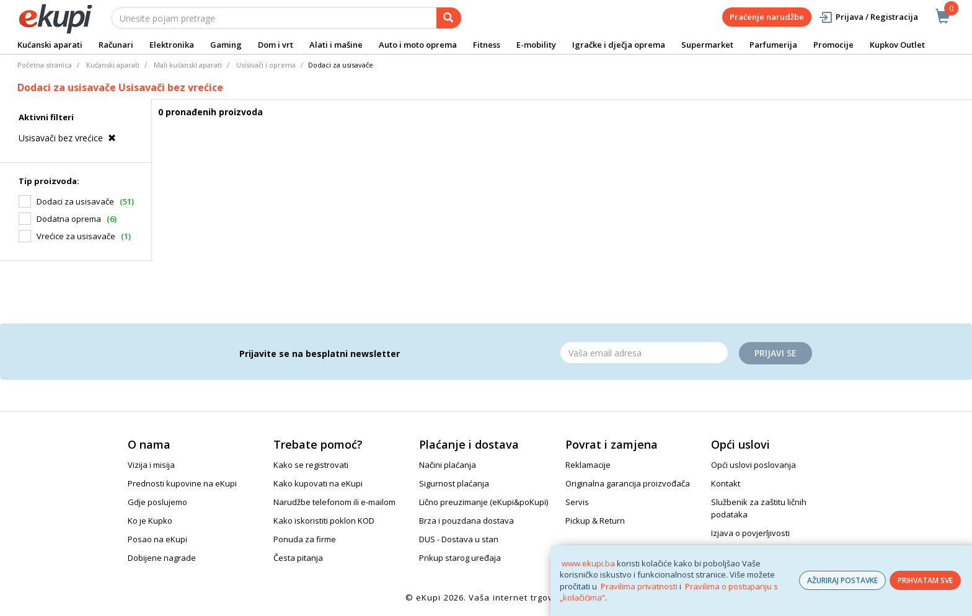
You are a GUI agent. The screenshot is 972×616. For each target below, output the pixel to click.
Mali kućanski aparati (188, 64)
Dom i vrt (275, 44)
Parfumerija (773, 44)
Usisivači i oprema (266, 64)
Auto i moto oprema (418, 44)
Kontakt (725, 483)
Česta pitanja (298, 557)
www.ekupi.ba (588, 563)
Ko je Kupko (150, 520)
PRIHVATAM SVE (925, 580)
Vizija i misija (151, 464)
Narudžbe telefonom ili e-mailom (334, 502)
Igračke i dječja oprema (618, 44)
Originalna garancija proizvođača (627, 483)
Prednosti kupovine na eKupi (182, 483)
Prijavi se (775, 353)
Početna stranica (44, 64)
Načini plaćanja (447, 464)
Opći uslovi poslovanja (753, 464)
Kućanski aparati (49, 44)
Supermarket (707, 44)
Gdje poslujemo (157, 502)
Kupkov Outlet (897, 44)
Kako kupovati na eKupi (318, 483)
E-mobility (536, 44)
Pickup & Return (595, 520)
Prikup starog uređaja (460, 557)
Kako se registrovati (310, 464)
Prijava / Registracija (868, 17)
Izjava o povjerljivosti (750, 533)
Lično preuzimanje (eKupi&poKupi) (483, 502)
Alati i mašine (336, 44)
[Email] (644, 352)
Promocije (833, 44)
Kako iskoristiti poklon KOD (323, 520)
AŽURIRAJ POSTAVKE (842, 580)
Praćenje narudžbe (767, 16)
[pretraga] (448, 18)
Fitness (486, 44)
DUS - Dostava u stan (458, 539)
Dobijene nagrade (162, 557)
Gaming (226, 44)
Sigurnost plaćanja (454, 483)
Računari (116, 44)
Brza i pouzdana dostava (466, 520)
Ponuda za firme (304, 539)
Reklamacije (588, 464)
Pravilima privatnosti (639, 586)
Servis (577, 502)
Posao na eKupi (157, 539)
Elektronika (171, 44)
